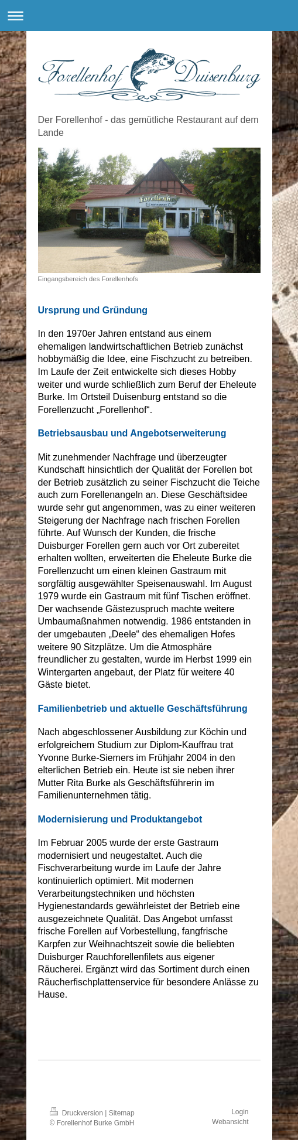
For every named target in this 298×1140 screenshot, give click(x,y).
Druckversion (77, 1113)
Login (239, 1112)
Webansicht (230, 1122)
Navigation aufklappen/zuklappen (149, 15)
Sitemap (122, 1113)
